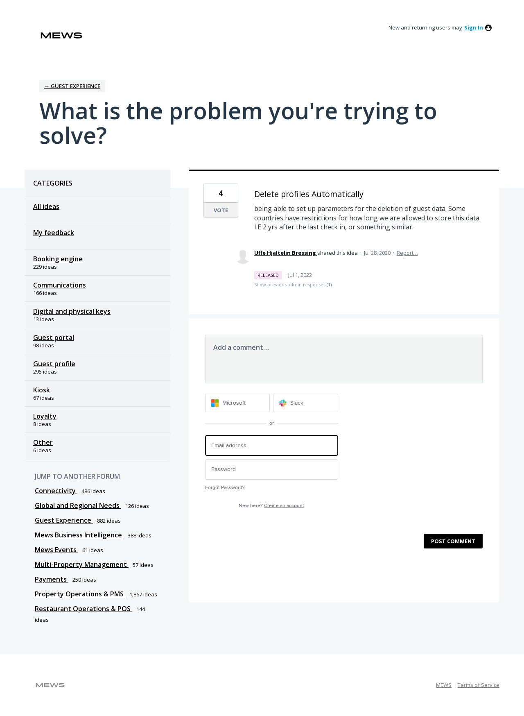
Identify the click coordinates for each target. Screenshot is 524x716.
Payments (51, 579)
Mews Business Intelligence (79, 534)
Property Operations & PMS (80, 593)
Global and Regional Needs (78, 505)
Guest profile (54, 363)
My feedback (53, 232)
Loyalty (44, 416)
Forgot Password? (225, 488)
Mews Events (56, 549)
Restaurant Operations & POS (83, 608)
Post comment (453, 541)
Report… (407, 252)
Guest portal (53, 337)
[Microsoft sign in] (237, 403)
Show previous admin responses (293, 284)
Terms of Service (478, 685)
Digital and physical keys (72, 311)
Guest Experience (64, 520)
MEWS (444, 685)
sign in (473, 27)
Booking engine (58, 258)
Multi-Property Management (82, 564)
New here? (271, 506)
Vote (221, 210)
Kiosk (41, 389)
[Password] (271, 469)
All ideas (46, 206)
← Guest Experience (72, 86)
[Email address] (271, 445)
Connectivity (56, 490)
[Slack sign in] (305, 403)
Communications (59, 285)
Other (43, 442)
